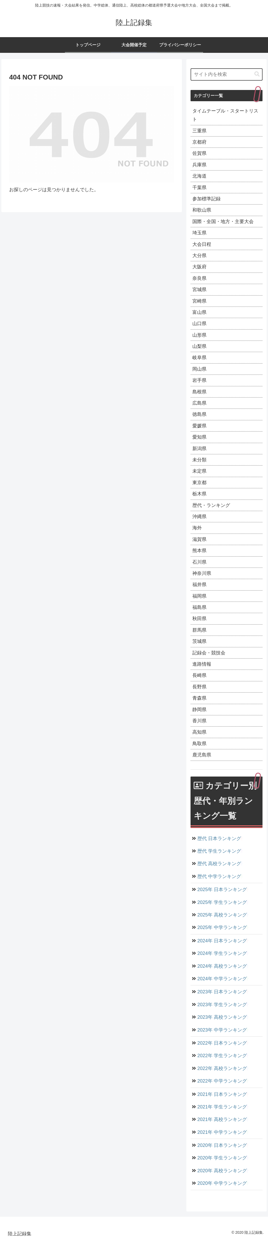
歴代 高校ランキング (219, 863)
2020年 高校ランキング (222, 1170)
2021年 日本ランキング (222, 1094)
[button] (257, 74)
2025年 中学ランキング (222, 927)
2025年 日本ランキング (222, 889)
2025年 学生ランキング (222, 902)
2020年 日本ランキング (222, 1145)
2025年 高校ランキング (222, 915)
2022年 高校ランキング (222, 1068)
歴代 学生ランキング (219, 851)
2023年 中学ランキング (222, 1030)
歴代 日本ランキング (219, 838)
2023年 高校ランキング (222, 1017)
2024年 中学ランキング (222, 978)
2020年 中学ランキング (222, 1183)
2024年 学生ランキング (222, 953)
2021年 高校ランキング (222, 1119)
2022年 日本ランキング (222, 1043)
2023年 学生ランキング (222, 1004)
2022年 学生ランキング (222, 1055)
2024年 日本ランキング (222, 940)
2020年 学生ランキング (222, 1157)
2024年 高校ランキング (222, 966)
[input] (226, 74)
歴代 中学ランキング (219, 876)
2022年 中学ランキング (222, 1081)
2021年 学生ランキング (222, 1106)
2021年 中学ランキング (222, 1132)
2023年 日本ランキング (222, 991)
